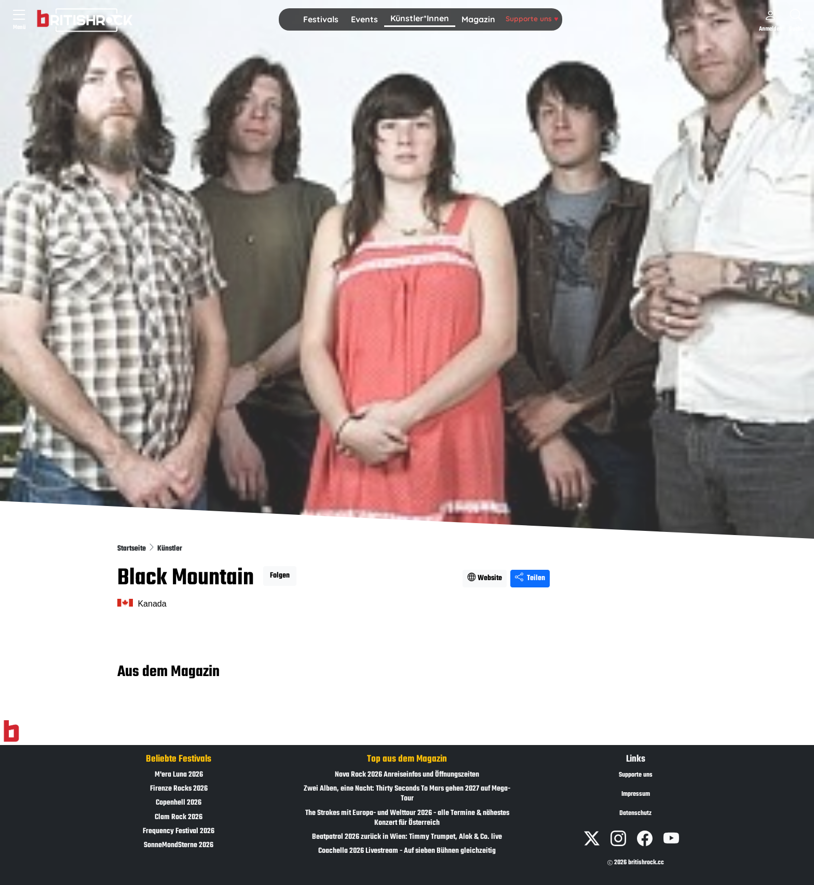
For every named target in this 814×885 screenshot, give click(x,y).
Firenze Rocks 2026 (179, 789)
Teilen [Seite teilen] (530, 578)
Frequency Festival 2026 (178, 831)
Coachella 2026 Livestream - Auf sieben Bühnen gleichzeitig (407, 851)
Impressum (635, 794)
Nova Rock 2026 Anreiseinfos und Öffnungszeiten (407, 775)
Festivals (320, 19)
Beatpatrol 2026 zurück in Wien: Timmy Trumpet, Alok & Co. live (407, 837)
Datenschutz (635, 813)
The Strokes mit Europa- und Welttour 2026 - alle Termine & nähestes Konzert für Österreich (407, 818)
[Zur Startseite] (11, 731)
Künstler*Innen (419, 18)
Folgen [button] (280, 576)
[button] (321, 19)
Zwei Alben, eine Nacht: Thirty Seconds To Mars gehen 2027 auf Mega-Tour (407, 794)
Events (364, 19)
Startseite (132, 549)
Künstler (169, 549)
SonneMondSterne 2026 (178, 845)
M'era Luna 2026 (179, 775)
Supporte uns (532, 18)
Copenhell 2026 (178, 803)
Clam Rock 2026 (178, 817)
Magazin (478, 19)
